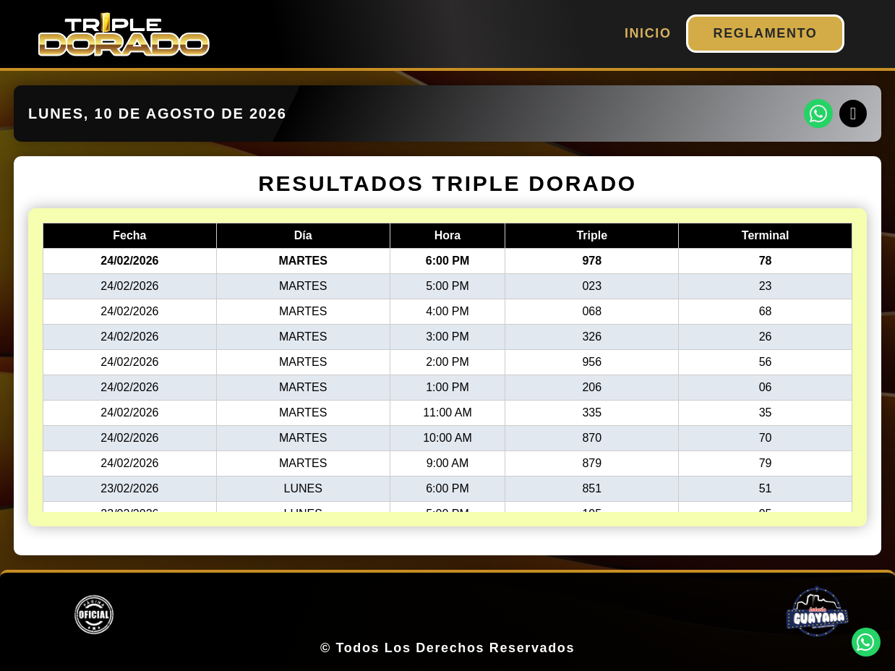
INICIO (648, 33)
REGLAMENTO (766, 33)
